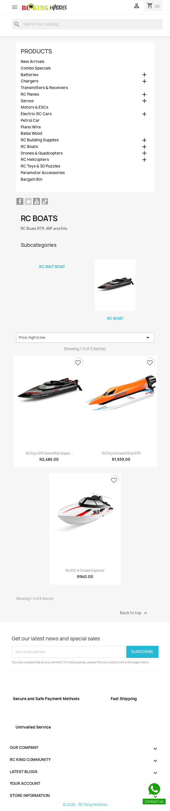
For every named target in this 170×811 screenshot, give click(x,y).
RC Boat (115, 318)
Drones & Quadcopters (42, 153)
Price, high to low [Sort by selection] (85, 337)
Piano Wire (31, 127)
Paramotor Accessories (43, 172)
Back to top (134, 613)
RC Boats (29, 146)
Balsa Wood (31, 133)
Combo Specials (36, 68)
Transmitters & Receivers (44, 87)
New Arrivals (32, 61)
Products (36, 51)
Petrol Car (30, 120)
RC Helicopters (35, 159)
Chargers (29, 81)
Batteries (29, 74)
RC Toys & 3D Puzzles (40, 166)
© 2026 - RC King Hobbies (85, 804)
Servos (27, 101)
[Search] (87, 24)
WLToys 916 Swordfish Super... (49, 453)
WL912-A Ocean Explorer (85, 570)
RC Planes (30, 94)
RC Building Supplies (40, 140)
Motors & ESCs (34, 107)
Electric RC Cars (36, 113)
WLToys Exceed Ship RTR (121, 453)
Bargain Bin (31, 179)
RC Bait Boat (52, 266)
